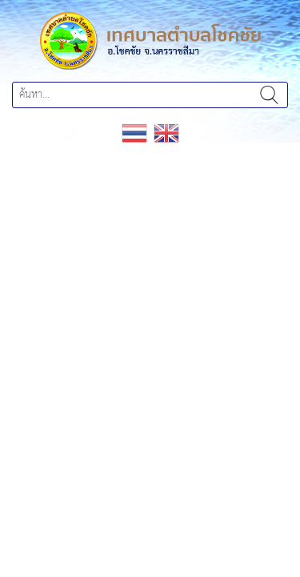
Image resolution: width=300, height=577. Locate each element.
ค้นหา (269, 95)
